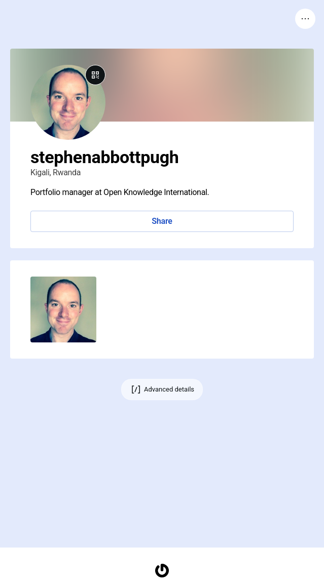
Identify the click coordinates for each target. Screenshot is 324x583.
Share (162, 221)
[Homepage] (162, 570)
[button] (63, 309)
